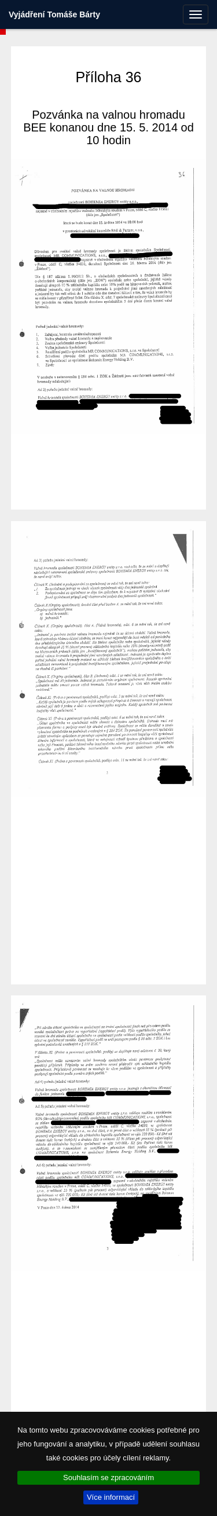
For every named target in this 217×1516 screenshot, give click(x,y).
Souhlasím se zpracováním (108, 1477)
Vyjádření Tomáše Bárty (54, 14)
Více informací (111, 1497)
